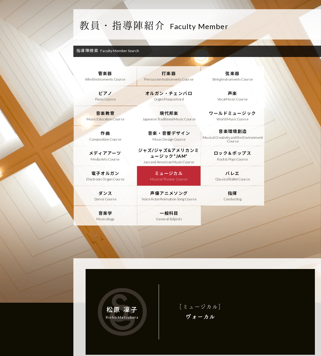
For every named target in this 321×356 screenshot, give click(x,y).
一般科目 (232, 175)
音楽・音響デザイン (232, 116)
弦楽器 (232, 76)
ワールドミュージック (105, 116)
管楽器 (105, 76)
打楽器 (168, 76)
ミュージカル (105, 155)
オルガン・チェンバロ (105, 96)
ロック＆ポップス (232, 136)
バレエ (168, 155)
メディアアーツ (105, 136)
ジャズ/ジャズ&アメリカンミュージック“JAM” (168, 136)
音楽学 (168, 175)
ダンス (232, 155)
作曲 (168, 116)
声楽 (168, 96)
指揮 (105, 175)
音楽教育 (232, 96)
